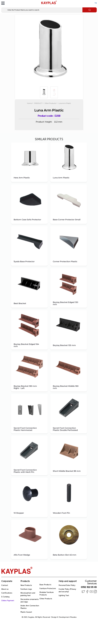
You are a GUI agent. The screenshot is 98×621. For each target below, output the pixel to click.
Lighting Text (64, 595)
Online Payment (7, 600)
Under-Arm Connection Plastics (29, 607)
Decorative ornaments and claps (29, 600)
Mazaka (73, 617)
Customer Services (91, 582)
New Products (26, 585)
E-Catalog (5, 597)
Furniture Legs (26, 589)
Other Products (45, 599)
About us (5, 589)
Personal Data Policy (67, 585)
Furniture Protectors (47, 588)
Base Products (45, 585)
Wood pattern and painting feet (27, 594)
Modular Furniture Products (46, 593)
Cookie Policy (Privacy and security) (67, 590)
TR (95, 3)
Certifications (6, 593)
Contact (4, 585)
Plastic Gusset (26, 612)
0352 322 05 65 (89, 587)
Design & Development (63, 617)
